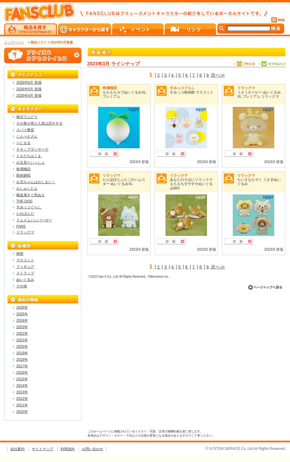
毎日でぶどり (27, 117)
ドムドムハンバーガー (34, 220)
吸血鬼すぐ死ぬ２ (30, 195)
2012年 (22, 399)
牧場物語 (110, 88)
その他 (21, 286)
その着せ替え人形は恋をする (39, 123)
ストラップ (25, 273)
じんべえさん (27, 136)
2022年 (22, 333)
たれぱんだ (25, 214)
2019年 (22, 353)
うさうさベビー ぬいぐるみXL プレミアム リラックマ (259, 94)
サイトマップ (42, 449)
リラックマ (246, 88)
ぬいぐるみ (25, 280)
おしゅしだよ (27, 188)
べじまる (23, 143)
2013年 (22, 392)
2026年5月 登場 (29, 89)
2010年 (22, 412)
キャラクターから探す (85, 29)
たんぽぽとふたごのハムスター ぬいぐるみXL (124, 182)
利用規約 (67, 449)
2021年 (22, 340)
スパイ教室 (25, 130)
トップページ (14, 42)
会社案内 (17, 449)
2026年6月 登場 (29, 83)
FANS (21, 226)
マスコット (25, 260)
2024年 (22, 320)
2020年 (22, 347)
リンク (191, 29)
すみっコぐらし (182, 88)
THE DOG (24, 201)
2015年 (22, 379)
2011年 (22, 405)
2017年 (22, 366)
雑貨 (19, 254)
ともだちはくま (28, 156)
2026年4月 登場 (29, 96)
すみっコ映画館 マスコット (191, 92)
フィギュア (25, 267)
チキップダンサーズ (32, 149)
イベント (138, 29)
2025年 (22, 314)
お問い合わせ (92, 449)
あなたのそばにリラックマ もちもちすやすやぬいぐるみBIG (191, 184)
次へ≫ (218, 75)
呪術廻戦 (23, 175)
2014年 (22, 386)
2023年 (22, 327)
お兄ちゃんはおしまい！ (35, 182)
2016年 (22, 373)
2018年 (22, 360)
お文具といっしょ (30, 162)
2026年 (22, 307)
